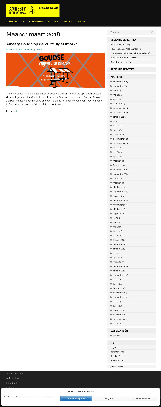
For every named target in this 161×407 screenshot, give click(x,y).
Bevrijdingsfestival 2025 (121, 62)
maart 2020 (118, 183)
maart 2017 (118, 262)
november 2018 (120, 205)
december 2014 (120, 315)
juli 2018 (116, 218)
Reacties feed (116, 356)
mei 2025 (117, 95)
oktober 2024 (119, 117)
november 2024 (120, 112)
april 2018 (117, 231)
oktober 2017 (119, 249)
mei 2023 (117, 152)
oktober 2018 (119, 209)
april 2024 (117, 130)
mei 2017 (117, 253)
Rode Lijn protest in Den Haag (124, 58)
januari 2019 (118, 196)
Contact (82, 21)
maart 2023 (118, 161)
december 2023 (120, 139)
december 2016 (120, 266)
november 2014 (120, 319)
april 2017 (117, 257)
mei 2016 (117, 279)
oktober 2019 (119, 187)
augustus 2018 (120, 213)
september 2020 (121, 174)
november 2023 (120, 143)
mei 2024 (117, 125)
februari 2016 (119, 288)
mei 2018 (117, 227)
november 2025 (120, 82)
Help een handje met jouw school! (126, 49)
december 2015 (120, 293)
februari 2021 (119, 165)
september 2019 (120, 191)
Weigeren (108, 398)
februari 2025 (119, 104)
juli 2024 (117, 121)
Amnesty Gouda (15, 21)
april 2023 (117, 156)
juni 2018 (117, 222)
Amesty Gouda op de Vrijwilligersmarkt (41, 44)
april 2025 (117, 99)
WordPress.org (117, 360)
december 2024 (120, 108)
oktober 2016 (119, 271)
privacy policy (116, 367)
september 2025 (120, 86)
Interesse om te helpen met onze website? (130, 53)
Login (113, 347)
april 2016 (117, 284)
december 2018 (120, 200)
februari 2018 (119, 240)
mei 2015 (117, 301)
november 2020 (120, 169)
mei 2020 (117, 178)
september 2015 (120, 297)
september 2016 (120, 275)
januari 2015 (118, 310)
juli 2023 (117, 147)
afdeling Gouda (48, 7)
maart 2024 (118, 134)
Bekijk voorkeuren (141, 398)
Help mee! (53, 21)
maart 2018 (118, 235)
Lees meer (10, 111)
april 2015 (117, 306)
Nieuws (68, 21)
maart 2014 (118, 323)
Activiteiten (36, 21)
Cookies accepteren (76, 398)
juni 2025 (117, 90)
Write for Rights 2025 (120, 44)
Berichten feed (117, 352)
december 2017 (120, 244)
